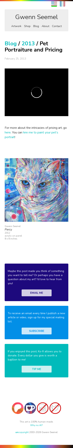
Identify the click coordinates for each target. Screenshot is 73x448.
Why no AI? (36, 425)
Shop (27, 26)
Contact (57, 26)
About (45, 26)
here (8, 132)
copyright (22, 432)
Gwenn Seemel (36, 17)
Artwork (16, 26)
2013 (28, 43)
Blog (36, 26)
